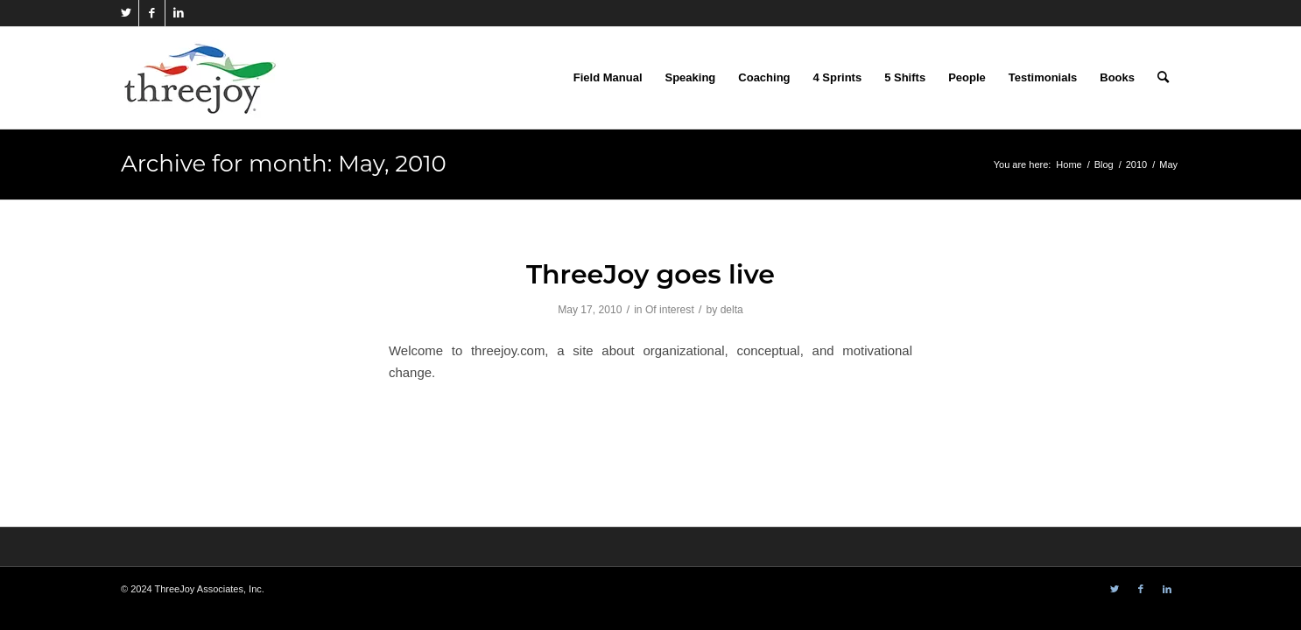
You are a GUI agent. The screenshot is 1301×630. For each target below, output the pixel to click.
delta (732, 310)
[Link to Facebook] (152, 13)
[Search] (1163, 78)
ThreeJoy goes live (650, 274)
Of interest (669, 310)
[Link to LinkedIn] (178, 13)
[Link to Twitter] (125, 13)
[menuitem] (608, 78)
